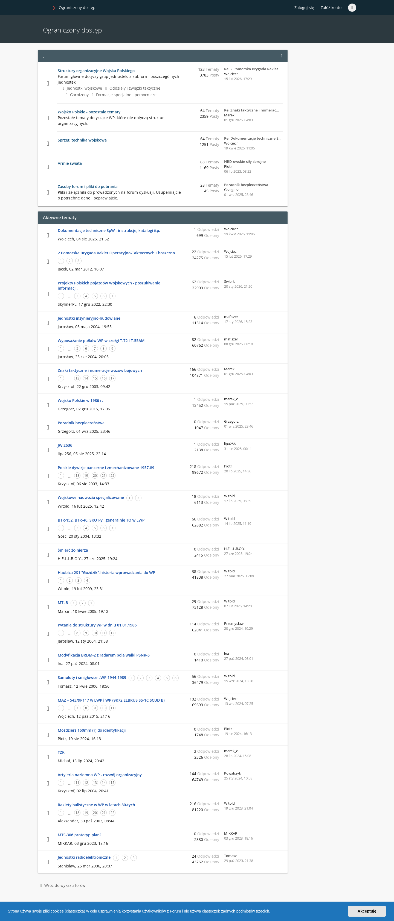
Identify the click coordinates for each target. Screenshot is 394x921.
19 (86, 475)
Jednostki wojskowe (82, 88)
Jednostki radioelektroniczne (84, 857)
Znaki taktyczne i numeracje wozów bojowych (100, 370)
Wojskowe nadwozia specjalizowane (91, 497)
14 (86, 378)
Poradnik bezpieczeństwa (246, 184)
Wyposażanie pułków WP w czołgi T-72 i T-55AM (101, 340)
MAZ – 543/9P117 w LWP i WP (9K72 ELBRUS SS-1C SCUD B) (111, 700)
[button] (272, 912)
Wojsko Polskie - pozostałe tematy (89, 111)
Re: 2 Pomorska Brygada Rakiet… (252, 68)
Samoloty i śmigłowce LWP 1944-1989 (92, 677)
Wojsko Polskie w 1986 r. (80, 400)
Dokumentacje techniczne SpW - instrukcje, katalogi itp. (109, 230)
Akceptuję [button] (367, 911)
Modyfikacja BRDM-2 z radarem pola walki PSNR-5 (104, 655)
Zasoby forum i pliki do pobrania (88, 186)
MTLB (63, 602)
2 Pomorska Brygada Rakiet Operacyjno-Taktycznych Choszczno (116, 252)
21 (104, 475)
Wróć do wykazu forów (62, 885)
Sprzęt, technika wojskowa (82, 140)
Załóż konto (331, 7)
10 (95, 633)
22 (112, 475)
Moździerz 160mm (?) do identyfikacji (92, 730)
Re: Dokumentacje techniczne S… (252, 138)
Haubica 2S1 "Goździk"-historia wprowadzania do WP (106, 572)
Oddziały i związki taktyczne (132, 88)
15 (95, 378)
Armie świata (70, 163)
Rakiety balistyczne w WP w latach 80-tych (96, 804)
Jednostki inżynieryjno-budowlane (89, 318)
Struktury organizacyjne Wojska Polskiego (96, 70)
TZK (61, 752)
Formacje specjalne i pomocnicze (124, 94)
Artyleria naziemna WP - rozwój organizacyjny (100, 774)
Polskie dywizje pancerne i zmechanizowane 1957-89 (106, 467)
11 (104, 633)
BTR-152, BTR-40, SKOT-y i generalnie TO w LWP (101, 520)
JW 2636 (65, 445)
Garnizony (77, 94)
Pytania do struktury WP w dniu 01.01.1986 (97, 625)
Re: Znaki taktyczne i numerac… (251, 110)
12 (112, 633)
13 (77, 378)
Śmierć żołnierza (73, 550)
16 (104, 378)
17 (112, 378)
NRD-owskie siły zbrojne (245, 161)
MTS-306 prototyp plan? (79, 834)
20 (95, 475)
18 (77, 475)
